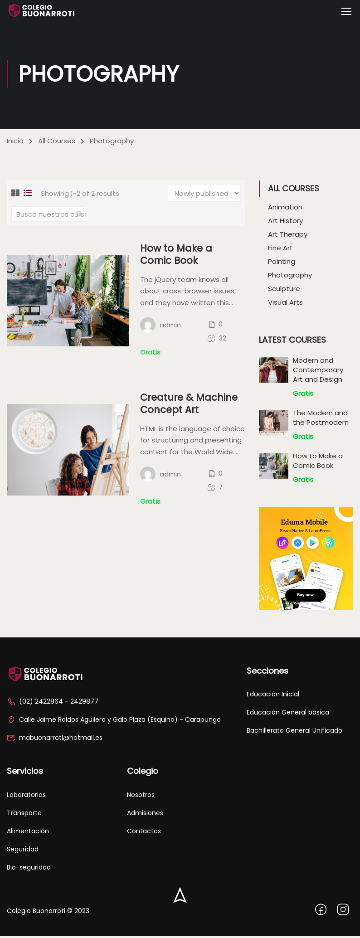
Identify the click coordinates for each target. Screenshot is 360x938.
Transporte (24, 815)
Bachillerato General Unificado (294, 733)
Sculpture (284, 291)
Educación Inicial (273, 696)
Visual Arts (285, 304)
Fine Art (280, 250)
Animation (285, 209)
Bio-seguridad (29, 869)
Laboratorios (26, 797)
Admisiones (145, 815)
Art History (285, 223)
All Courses (56, 143)
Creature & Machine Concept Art (189, 406)
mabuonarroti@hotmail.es (54, 740)
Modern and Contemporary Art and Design (318, 372)
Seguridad (23, 851)
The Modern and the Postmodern (321, 419)
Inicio (15, 143)
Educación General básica (288, 714)
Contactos (144, 833)
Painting (281, 263)
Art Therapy (287, 236)
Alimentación (28, 833)
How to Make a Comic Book (177, 256)
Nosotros (141, 797)
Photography (290, 277)
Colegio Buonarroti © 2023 (48, 913)
